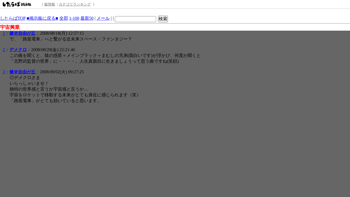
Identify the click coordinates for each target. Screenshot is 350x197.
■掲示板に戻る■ (42, 18)
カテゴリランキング (75, 4)
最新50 (87, 18)
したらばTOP (12, 18)
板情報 (49, 4)
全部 (63, 18)
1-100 (74, 18)
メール (103, 18)
